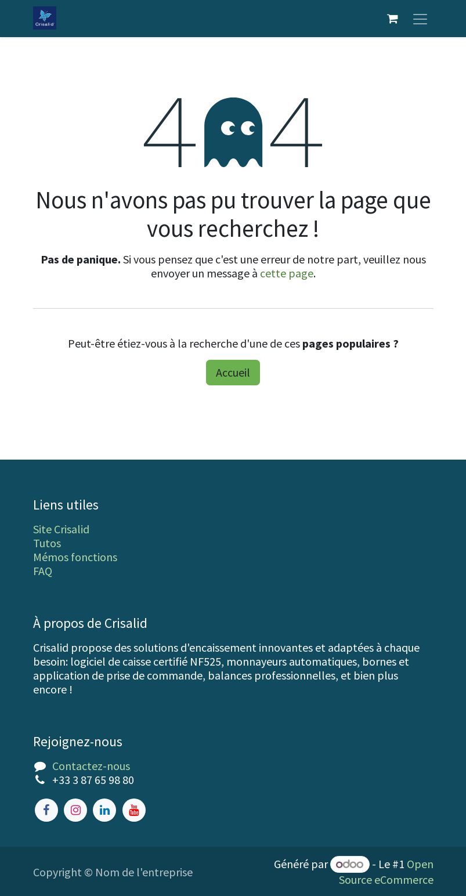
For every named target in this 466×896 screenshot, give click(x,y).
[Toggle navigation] (420, 18)
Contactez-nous (91, 765)
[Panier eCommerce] (393, 18)
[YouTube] (134, 810)
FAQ (42, 570)
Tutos (47, 543)
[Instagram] (75, 810)
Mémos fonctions (75, 557)
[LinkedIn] (104, 810)
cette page (286, 273)
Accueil (233, 372)
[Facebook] (46, 810)
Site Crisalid (61, 529)
